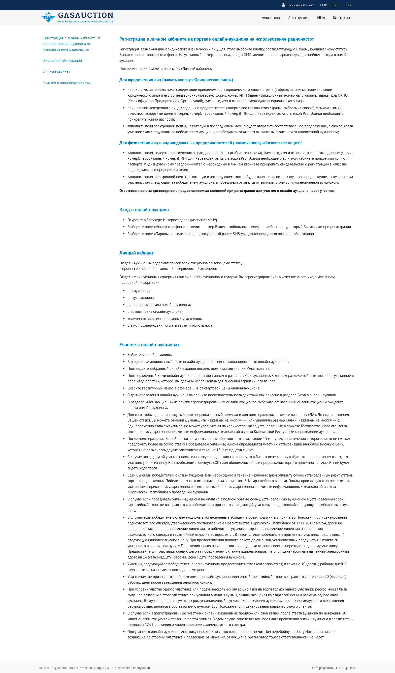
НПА (321, 17)
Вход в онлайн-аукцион (62, 60)
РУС (336, 5)
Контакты (341, 17)
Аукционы (271, 17)
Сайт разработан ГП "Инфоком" (334, 668)
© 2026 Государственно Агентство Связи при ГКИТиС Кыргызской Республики (94, 668)
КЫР (323, 5)
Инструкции (298, 17)
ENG (347, 5)
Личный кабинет (298, 5)
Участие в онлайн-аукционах (66, 82)
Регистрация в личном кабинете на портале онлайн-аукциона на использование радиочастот (72, 44)
